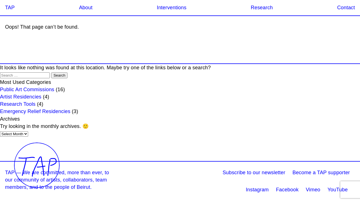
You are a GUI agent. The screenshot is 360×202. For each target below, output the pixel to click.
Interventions (171, 7)
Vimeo (313, 189)
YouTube (337, 189)
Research (262, 7)
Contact (346, 7)
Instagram (257, 189)
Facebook (287, 189)
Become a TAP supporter (321, 172)
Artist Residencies (20, 97)
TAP (10, 7)
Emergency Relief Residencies (35, 111)
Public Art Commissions (27, 89)
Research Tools (17, 104)
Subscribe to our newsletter (253, 172)
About (86, 7)
